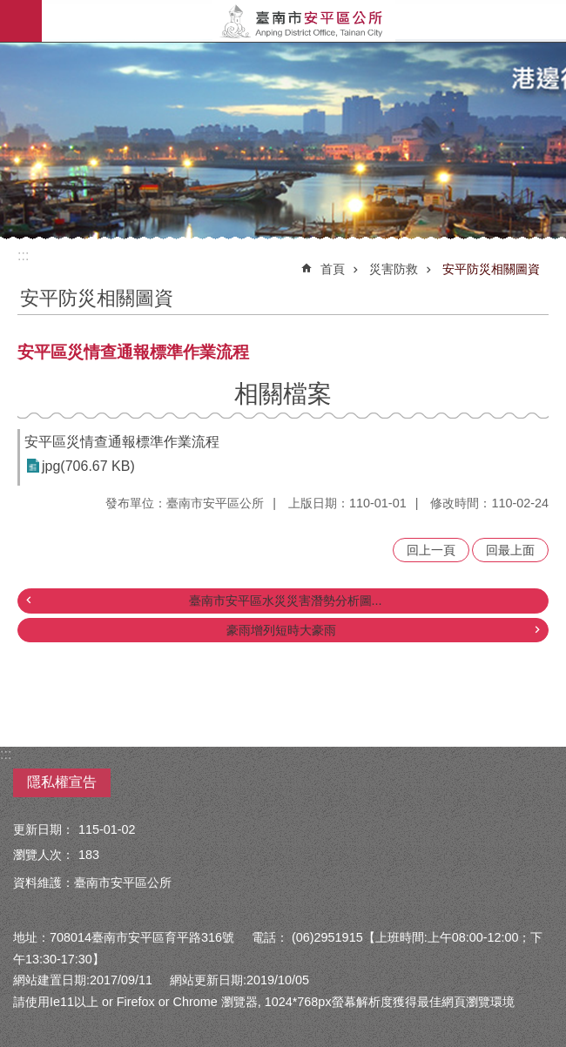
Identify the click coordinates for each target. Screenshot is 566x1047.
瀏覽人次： (43, 855)
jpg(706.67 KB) (88, 466)
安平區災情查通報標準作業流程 (121, 441)
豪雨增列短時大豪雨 (281, 630)
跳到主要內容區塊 (9, 9)
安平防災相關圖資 (491, 269)
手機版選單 (21, 21)
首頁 (332, 269)
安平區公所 (304, 21)
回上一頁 (431, 550)
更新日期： (43, 829)
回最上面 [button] (510, 550)
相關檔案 (283, 393)
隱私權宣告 (62, 782)
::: (23, 255)
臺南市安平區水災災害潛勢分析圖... (285, 600)
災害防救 (393, 269)
